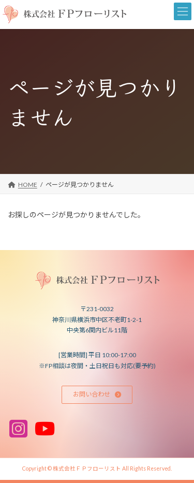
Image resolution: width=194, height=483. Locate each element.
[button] (97, 395)
